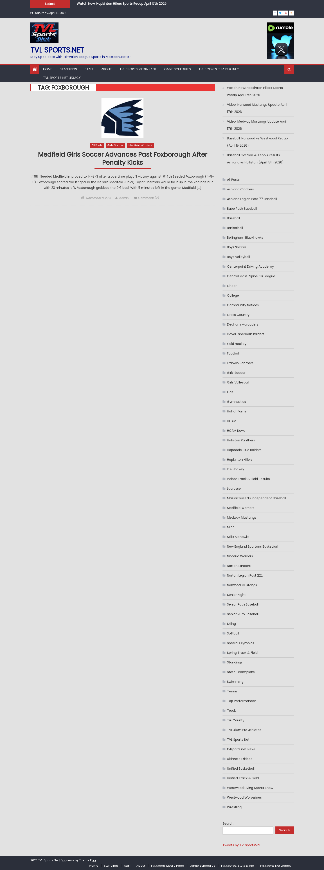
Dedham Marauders (242, 324)
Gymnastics (236, 401)
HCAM (231, 421)
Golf (230, 392)
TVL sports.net (57, 50)
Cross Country (238, 315)
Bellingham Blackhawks (245, 237)
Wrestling (234, 807)
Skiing (231, 623)
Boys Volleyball (238, 257)
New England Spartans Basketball (252, 546)
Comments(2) (148, 198)
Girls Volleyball (238, 382)
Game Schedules (177, 69)
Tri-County (235, 720)
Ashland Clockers (240, 189)
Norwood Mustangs (242, 585)
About (106, 69)
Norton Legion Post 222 (245, 575)
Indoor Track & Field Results (248, 479)
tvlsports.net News (241, 749)
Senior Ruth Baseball (243, 604)
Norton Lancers (239, 566)
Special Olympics (240, 643)
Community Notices (243, 305)
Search (228, 823)
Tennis (232, 691)
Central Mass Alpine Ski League (251, 276)
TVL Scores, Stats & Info (218, 69)
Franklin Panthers (240, 363)
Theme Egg (87, 860)
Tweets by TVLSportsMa (241, 845)
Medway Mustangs (241, 517)
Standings (68, 69)
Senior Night (236, 594)
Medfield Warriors (140, 145)
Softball (233, 633)
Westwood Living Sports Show (250, 788)
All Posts (97, 145)
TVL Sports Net (238, 739)
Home (47, 69)
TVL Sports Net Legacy (62, 77)
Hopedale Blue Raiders (244, 450)
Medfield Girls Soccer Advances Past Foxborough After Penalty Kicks (122, 159)
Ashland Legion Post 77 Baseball (252, 199)
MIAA (230, 527)
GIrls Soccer (115, 145)
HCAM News (236, 430)
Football (233, 353)
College (233, 295)
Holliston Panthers (241, 440)
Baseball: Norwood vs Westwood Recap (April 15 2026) (257, 142)
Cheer (232, 286)
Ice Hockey (235, 469)
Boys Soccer (236, 247)
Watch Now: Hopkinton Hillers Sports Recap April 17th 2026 (121, 3)
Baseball (233, 218)
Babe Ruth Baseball (242, 208)
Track (231, 710)
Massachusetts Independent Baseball (256, 498)
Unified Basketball (240, 768)
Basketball (235, 228)
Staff (89, 69)
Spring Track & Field (242, 652)
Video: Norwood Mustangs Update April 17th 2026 (257, 108)
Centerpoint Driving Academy (250, 266)
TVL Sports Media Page (138, 69)
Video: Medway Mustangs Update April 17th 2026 (256, 125)
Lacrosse (234, 488)
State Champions (241, 672)
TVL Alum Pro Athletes (244, 730)
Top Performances (241, 701)
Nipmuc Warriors (240, 556)
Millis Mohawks (238, 537)
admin (124, 198)
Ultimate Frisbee (239, 759)
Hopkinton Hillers (239, 459)
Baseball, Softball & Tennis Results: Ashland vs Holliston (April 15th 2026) (255, 159)
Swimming (235, 681)
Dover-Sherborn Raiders (245, 334)
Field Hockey (236, 343)
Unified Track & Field (243, 778)
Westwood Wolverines (244, 797)
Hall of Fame (237, 411)
